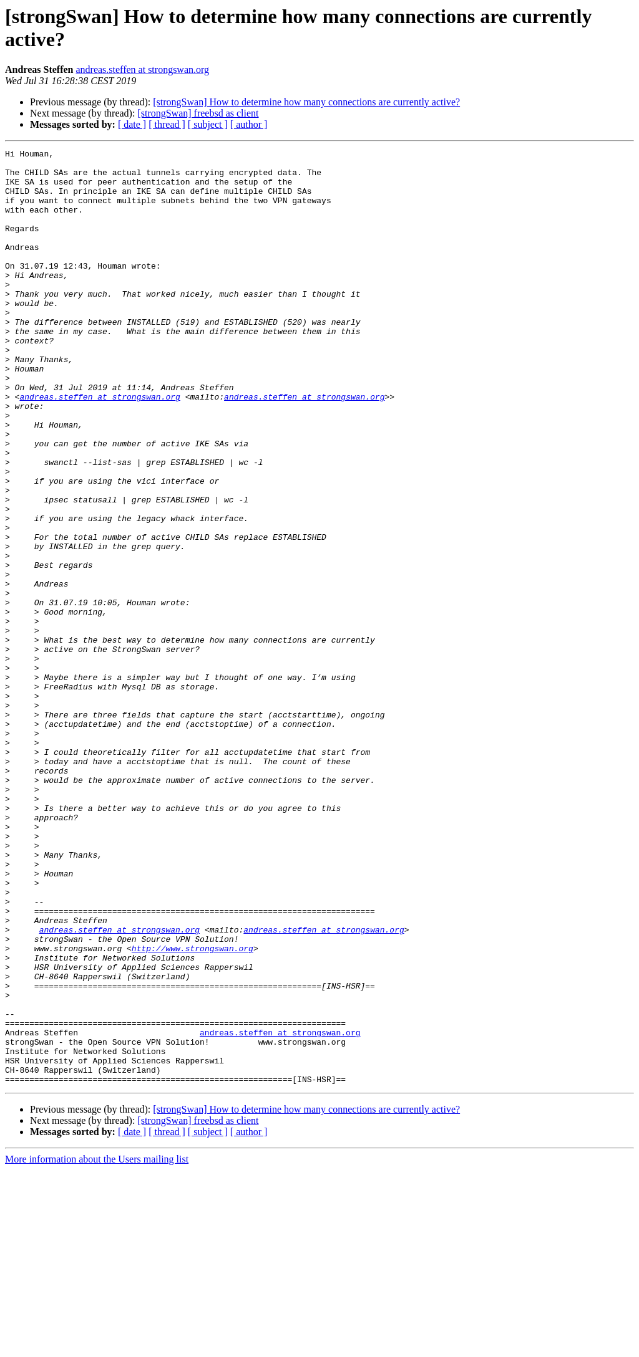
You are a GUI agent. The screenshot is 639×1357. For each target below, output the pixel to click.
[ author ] (249, 124)
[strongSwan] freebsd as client (197, 113)
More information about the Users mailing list (96, 1346)
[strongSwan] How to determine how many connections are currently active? (306, 102)
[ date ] (132, 124)
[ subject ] (208, 124)
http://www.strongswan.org (192, 1109)
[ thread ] (167, 124)
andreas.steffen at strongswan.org (142, 69)
